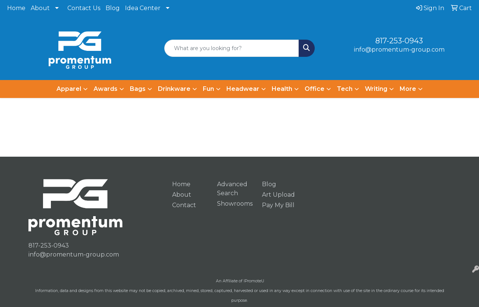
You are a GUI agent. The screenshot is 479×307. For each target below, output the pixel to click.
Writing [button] (376, 88)
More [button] (408, 88)
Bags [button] (138, 88)
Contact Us (83, 8)
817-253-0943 (399, 40)
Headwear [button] (242, 88)
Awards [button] (106, 88)
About (40, 8)
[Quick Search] (231, 48)
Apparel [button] (69, 88)
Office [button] (314, 88)
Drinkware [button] (174, 88)
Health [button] (282, 88)
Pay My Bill (278, 205)
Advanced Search (232, 189)
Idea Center (143, 8)
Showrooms (235, 203)
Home (16, 8)
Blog (113, 8)
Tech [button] (345, 88)
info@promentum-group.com (399, 49)
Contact (184, 205)
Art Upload (278, 194)
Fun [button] (208, 88)
